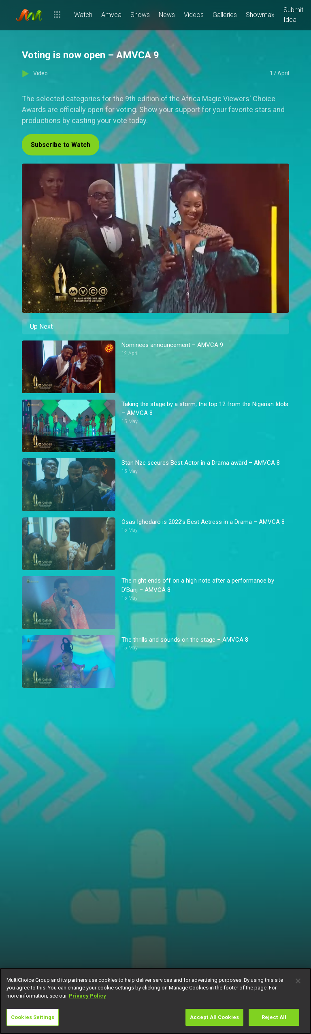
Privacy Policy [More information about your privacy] (87, 996)
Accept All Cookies (214, 1017)
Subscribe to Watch (60, 145)
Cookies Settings (32, 1017)
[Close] (298, 981)
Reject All (274, 1017)
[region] (155, 1001)
